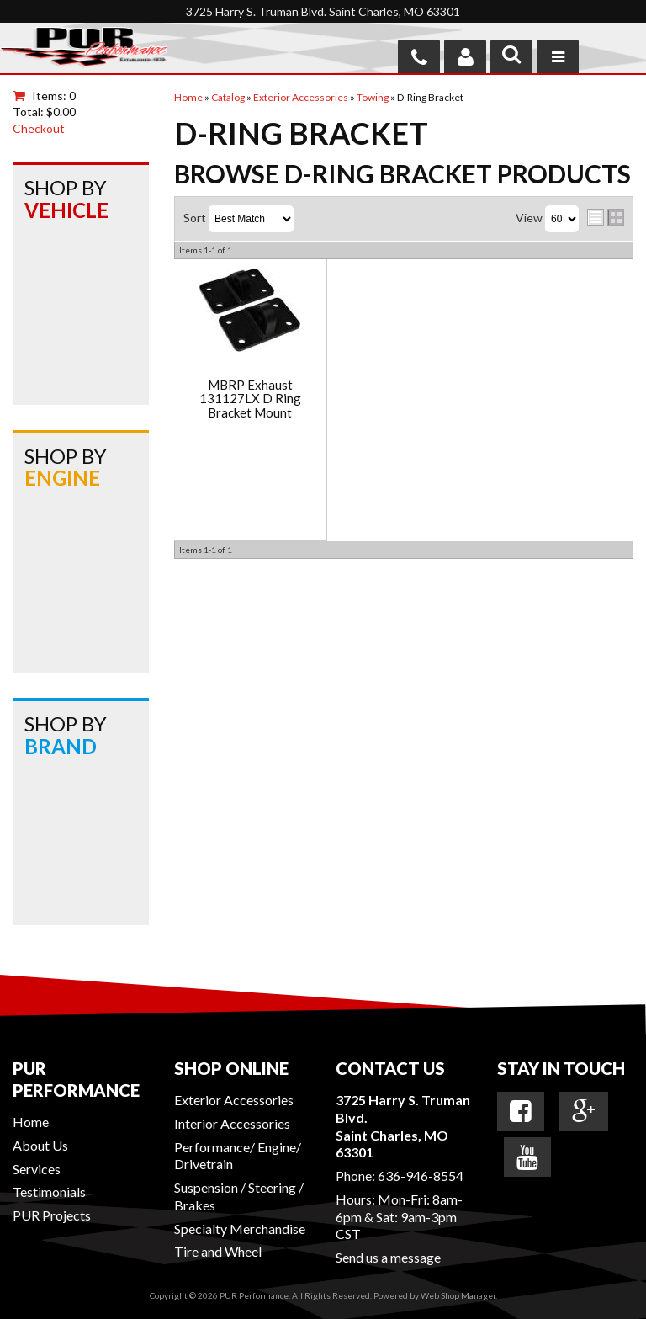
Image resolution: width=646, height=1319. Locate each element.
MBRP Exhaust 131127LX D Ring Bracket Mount (250, 399)
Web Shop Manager (458, 1295)
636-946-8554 (420, 1175)
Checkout (39, 128)
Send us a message (388, 1257)
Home (31, 1122)
